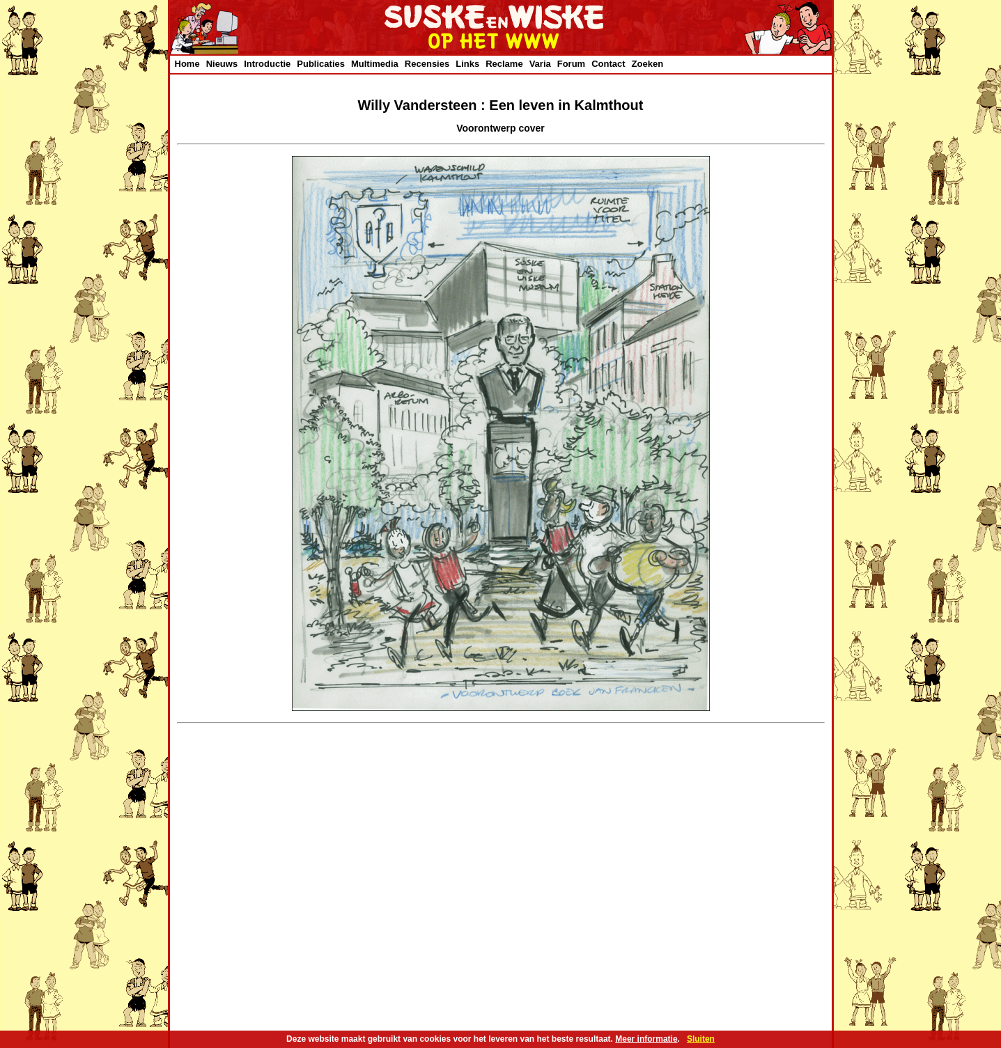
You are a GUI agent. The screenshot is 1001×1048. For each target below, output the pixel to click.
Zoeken (648, 63)
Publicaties (321, 63)
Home (187, 63)
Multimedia (374, 63)
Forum (571, 63)
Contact (608, 63)
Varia (540, 63)
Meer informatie (646, 1039)
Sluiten (701, 1039)
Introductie (267, 63)
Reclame (504, 63)
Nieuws (222, 63)
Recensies (427, 63)
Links (467, 63)
